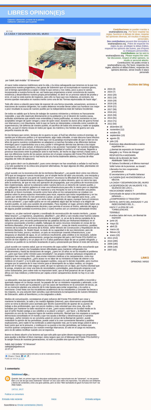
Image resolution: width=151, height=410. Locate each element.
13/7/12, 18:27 (17, 389)
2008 (110, 247)
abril (112, 226)
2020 (110, 100)
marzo (113, 229)
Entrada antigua (93, 399)
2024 (110, 89)
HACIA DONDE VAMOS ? (121, 191)
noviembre (115, 129)
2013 (110, 121)
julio (112, 141)
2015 (110, 115)
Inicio (53, 399)
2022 (110, 95)
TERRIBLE (114, 212)
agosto (113, 138)
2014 (110, 118)
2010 (110, 241)
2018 (110, 106)
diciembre (115, 127)
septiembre (115, 135)
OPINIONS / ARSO (140, 261)
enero (113, 235)
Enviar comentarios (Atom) (30, 405)
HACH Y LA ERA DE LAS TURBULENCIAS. (121, 208)
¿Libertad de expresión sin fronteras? (126, 149)
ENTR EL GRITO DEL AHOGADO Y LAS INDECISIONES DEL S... (128, 203)
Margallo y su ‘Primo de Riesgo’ (124, 152)
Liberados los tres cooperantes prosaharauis (123, 170)
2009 (110, 244)
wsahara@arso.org (118, 32)
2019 (110, 103)
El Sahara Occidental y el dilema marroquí (129, 163)
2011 (110, 238)
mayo (113, 223)
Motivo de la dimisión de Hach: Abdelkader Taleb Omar (123, 159)
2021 (110, 97)
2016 (110, 112)
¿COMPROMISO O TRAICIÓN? (124, 199)
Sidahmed (17, 374)
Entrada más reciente (12, 399)
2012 (110, 124)
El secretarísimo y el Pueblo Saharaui (127, 174)
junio (112, 220)
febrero (113, 232)
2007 (110, 250)
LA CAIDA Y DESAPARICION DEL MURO (26, 34)
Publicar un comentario (14, 394)
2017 (110, 109)
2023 (110, 92)
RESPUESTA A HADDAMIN (122, 155)
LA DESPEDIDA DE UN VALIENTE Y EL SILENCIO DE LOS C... (128, 186)
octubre (114, 132)
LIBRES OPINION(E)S (36, 13)
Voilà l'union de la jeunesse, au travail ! (127, 166)
